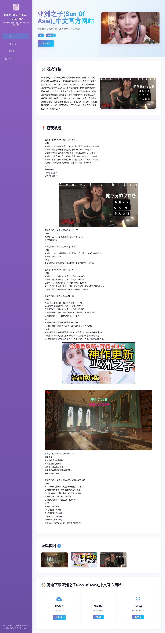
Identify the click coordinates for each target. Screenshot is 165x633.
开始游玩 (46, 43)
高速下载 (59, 617)
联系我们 (138, 617)
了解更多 (99, 617)
